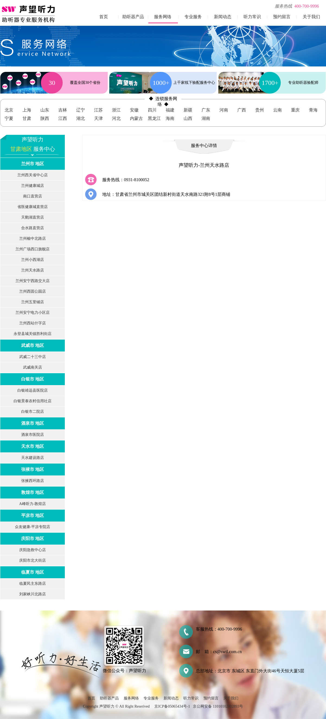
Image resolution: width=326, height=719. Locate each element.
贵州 (259, 110)
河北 (116, 118)
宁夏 (9, 118)
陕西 (44, 118)
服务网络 (162, 16)
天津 (98, 118)
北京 (9, 110)
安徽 (134, 110)
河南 (223, 110)
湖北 (80, 118)
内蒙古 (136, 118)
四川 (152, 110)
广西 (241, 110)
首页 (103, 16)
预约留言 (281, 16)
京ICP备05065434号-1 (172, 706)
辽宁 (80, 110)
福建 (170, 110)
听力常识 (252, 16)
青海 (313, 110)
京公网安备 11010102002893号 (218, 706)
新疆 (188, 110)
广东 (206, 110)
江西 (62, 118)
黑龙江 (154, 118)
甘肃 (27, 118)
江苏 (98, 110)
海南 (170, 118)
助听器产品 (133, 16)
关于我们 (311, 16)
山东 (44, 110)
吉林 (62, 110)
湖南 (206, 118)
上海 (27, 110)
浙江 (116, 110)
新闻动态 (222, 16)
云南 (277, 110)
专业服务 (193, 16)
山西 (188, 118)
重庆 (295, 110)
